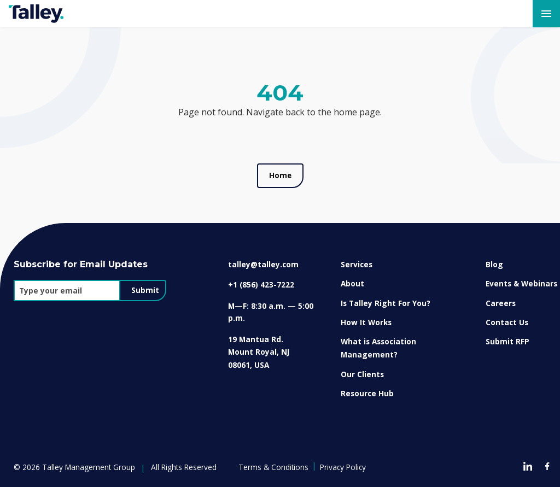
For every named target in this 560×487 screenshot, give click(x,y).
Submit (145, 290)
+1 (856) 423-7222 (261, 284)
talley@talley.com (263, 264)
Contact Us (507, 322)
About (352, 283)
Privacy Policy (343, 467)
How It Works (366, 322)
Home (280, 175)
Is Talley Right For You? (385, 303)
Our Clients (362, 374)
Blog (494, 264)
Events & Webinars (521, 283)
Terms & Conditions (273, 467)
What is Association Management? (378, 348)
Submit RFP (507, 341)
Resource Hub (367, 393)
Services (356, 264)
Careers (501, 303)
